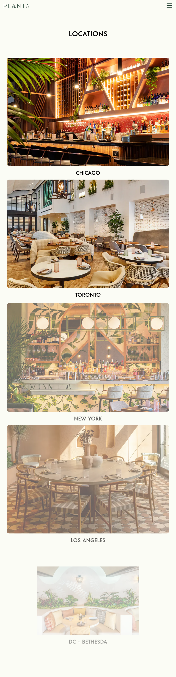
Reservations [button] (88, 670)
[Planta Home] (24, 5)
